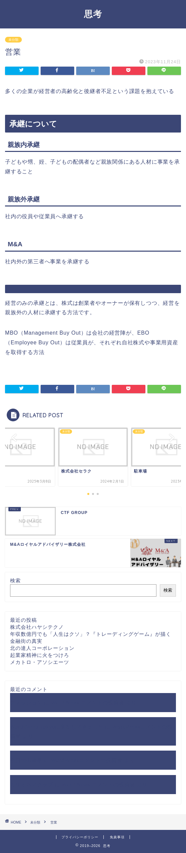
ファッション (26, 702)
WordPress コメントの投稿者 (87, 702)
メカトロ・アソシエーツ (39, 662)
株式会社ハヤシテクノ (37, 627)
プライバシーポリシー (79, 837)
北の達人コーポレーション (42, 648)
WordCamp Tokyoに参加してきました (56, 727)
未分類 (13, 39)
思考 (93, 13)
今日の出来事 (26, 760)
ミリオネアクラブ (31, 784)
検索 (15, 580)
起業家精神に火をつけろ (39, 655)
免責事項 (117, 837)
